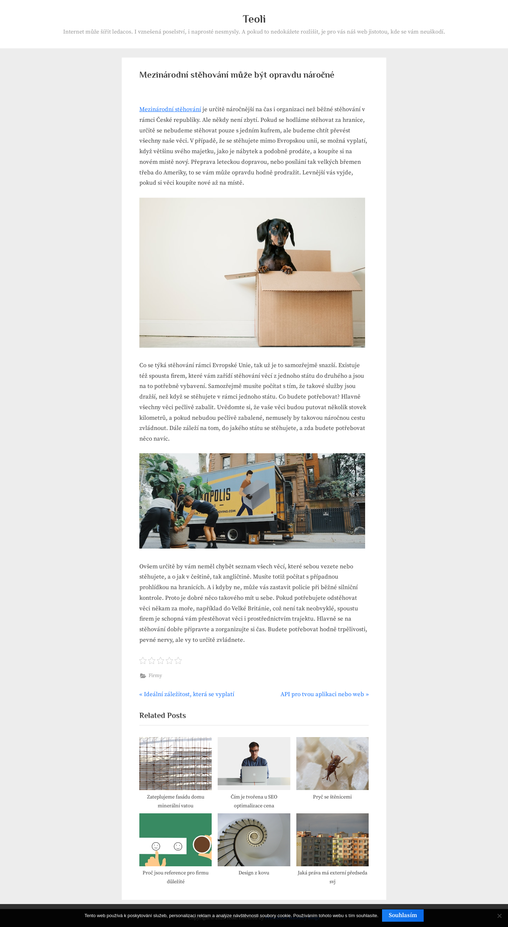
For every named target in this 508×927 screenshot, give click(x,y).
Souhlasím (403, 915)
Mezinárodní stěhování (170, 109)
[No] (499, 915)
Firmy (155, 675)
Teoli (254, 19)
